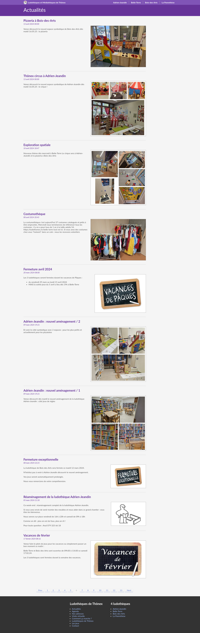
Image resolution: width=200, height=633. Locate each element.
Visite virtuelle (78, 616)
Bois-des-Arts (151, 2)
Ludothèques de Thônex (82, 621)
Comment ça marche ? (82, 618)
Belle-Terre (136, 2)
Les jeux (75, 623)
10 (100, 590)
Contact (75, 625)
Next (129, 590)
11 (107, 590)
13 (121, 590)
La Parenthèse (168, 2)
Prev (40, 590)
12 (114, 590)
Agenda (75, 611)
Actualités (76, 609)
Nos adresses (78, 613)
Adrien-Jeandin (120, 2)
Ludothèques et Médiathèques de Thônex (47, 2)
